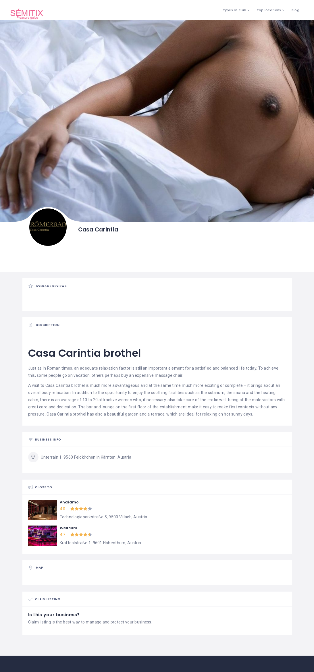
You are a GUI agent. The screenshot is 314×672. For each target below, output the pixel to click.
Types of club (234, 10)
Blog (295, 10)
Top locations (269, 10)
